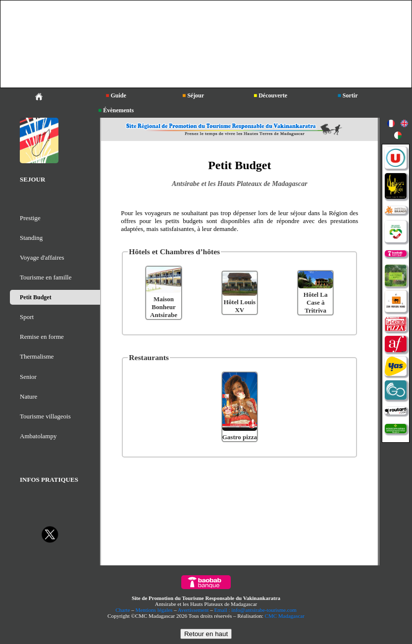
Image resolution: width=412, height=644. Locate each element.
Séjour (193, 95)
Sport (27, 317)
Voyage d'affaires (42, 257)
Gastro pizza (239, 437)
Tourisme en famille (46, 277)
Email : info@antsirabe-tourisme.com (255, 610)
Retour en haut (206, 634)
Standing (31, 237)
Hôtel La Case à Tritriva (316, 302)
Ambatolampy (38, 436)
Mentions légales (154, 610)
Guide (115, 95)
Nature (28, 396)
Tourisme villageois (45, 416)
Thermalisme (37, 356)
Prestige (30, 218)
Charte (122, 610)
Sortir (348, 95)
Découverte (270, 95)
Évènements (116, 110)
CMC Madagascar (285, 616)
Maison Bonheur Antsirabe (163, 307)
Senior (28, 376)
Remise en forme (42, 336)
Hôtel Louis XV (240, 306)
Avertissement (193, 610)
